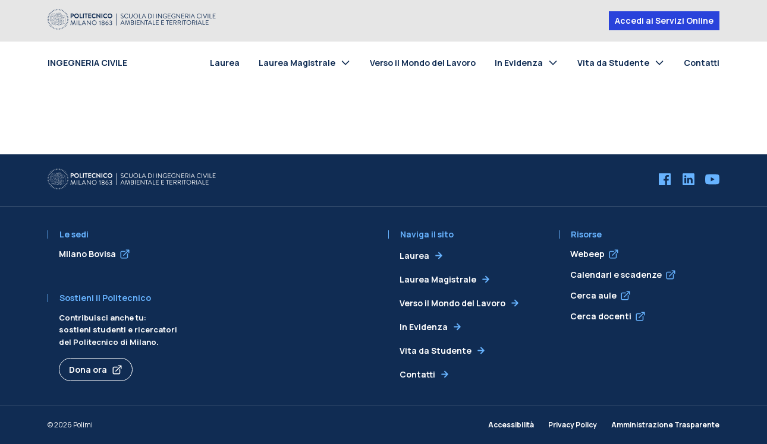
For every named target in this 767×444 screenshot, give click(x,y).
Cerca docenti (600, 316)
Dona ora (88, 369)
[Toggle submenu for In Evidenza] (555, 62)
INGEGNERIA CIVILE (87, 62)
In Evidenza (519, 62)
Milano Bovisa (87, 253)
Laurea (225, 62)
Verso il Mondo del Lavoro (423, 62)
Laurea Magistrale (297, 62)
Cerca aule (593, 295)
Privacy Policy (572, 425)
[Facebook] (665, 180)
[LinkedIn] (688, 180)
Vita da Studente (613, 62)
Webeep (587, 253)
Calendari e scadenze (616, 274)
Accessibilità (511, 425)
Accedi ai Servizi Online (664, 20)
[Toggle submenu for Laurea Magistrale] (347, 62)
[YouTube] (712, 180)
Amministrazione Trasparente (665, 425)
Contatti (701, 62)
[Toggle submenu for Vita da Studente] (661, 62)
